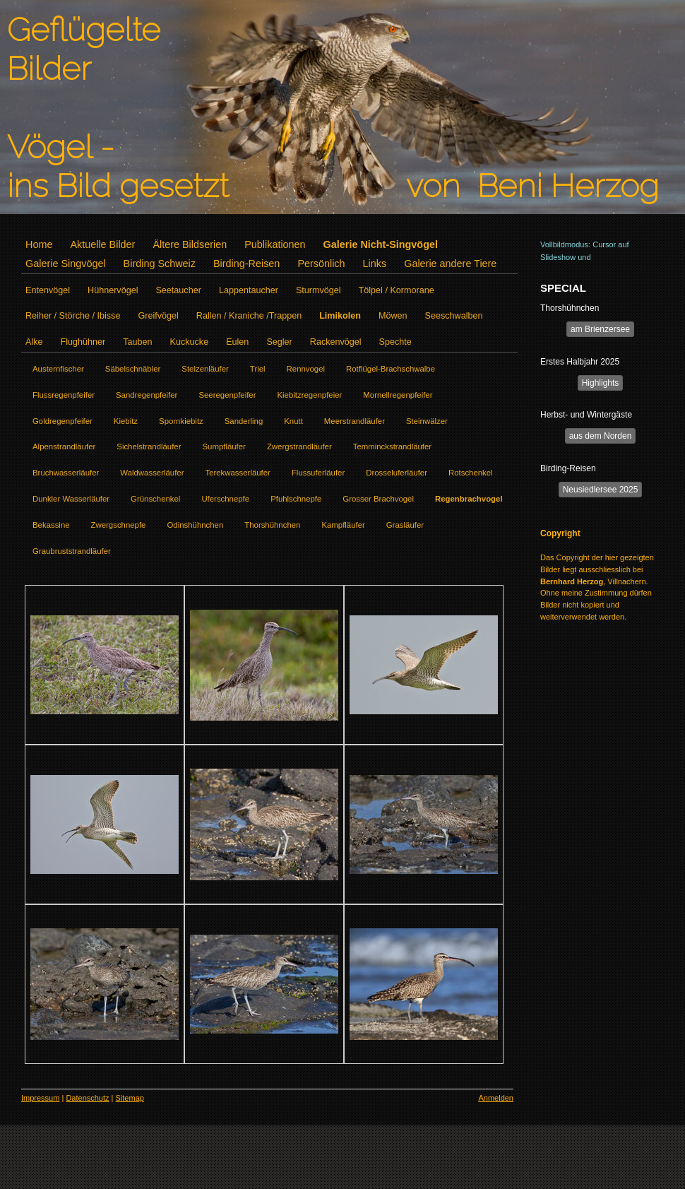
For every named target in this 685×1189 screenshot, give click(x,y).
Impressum (40, 1098)
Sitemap (130, 1098)
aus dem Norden (600, 436)
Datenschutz (87, 1098)
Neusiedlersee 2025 (600, 490)
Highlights (600, 383)
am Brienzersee (600, 329)
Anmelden (495, 1098)
